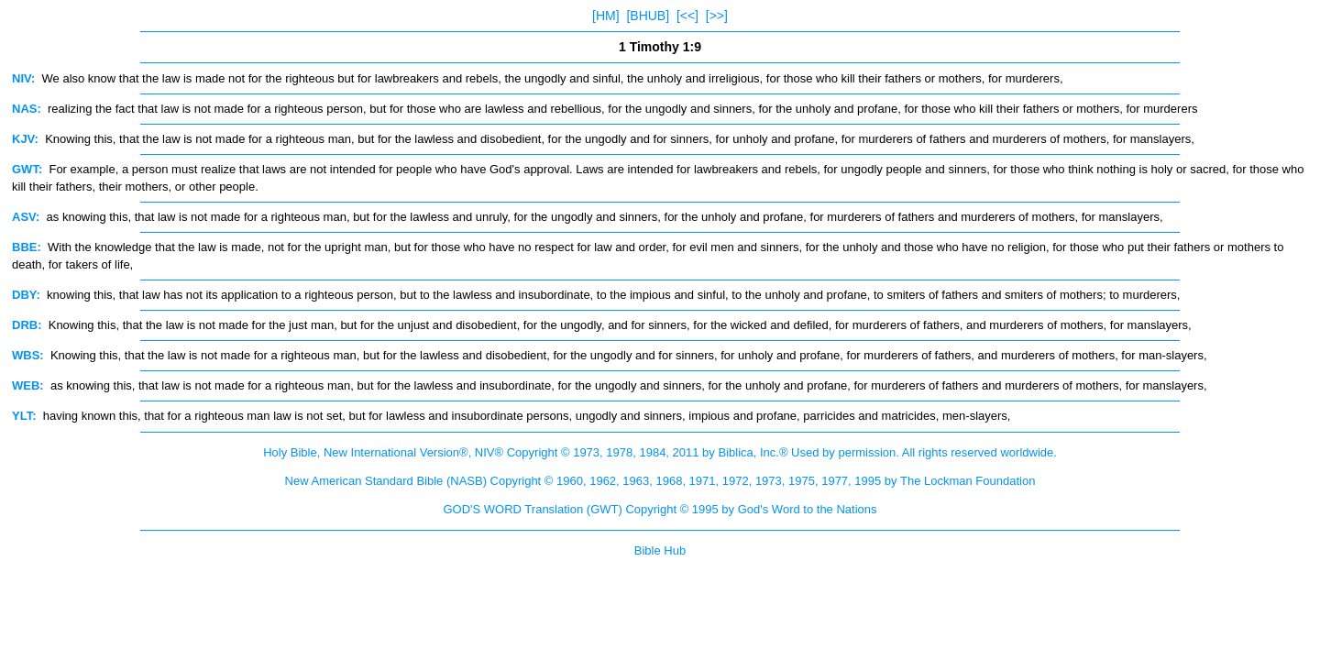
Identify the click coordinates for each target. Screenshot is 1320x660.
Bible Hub (660, 550)
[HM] (606, 15)
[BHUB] (647, 15)
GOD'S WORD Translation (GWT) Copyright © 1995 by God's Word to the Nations (659, 509)
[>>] (717, 15)
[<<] (687, 15)
